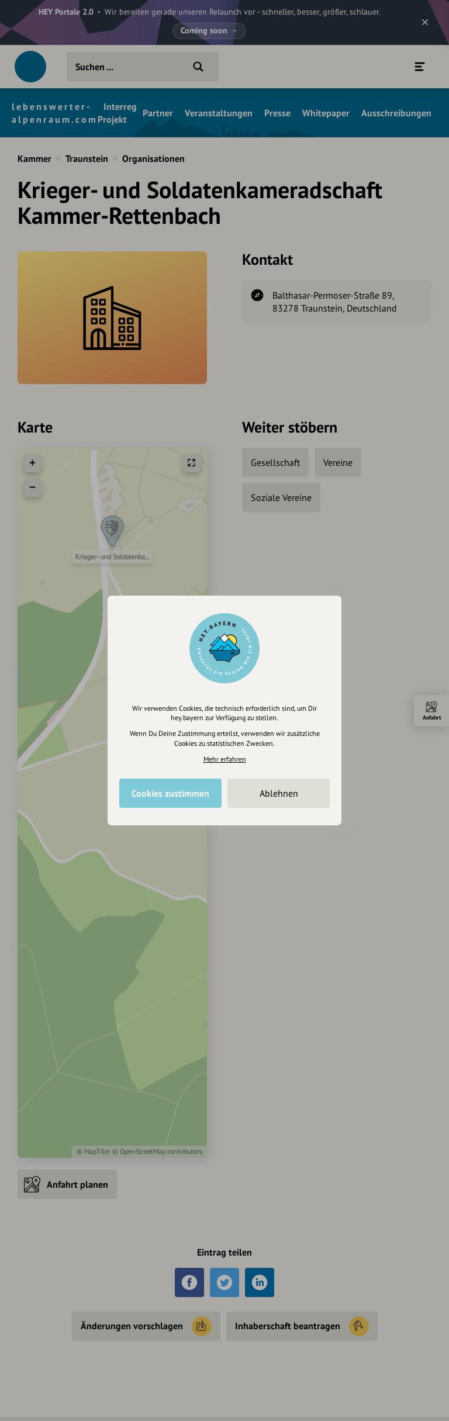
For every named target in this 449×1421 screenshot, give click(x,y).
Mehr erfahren (224, 759)
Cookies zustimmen (170, 793)
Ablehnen (279, 793)
